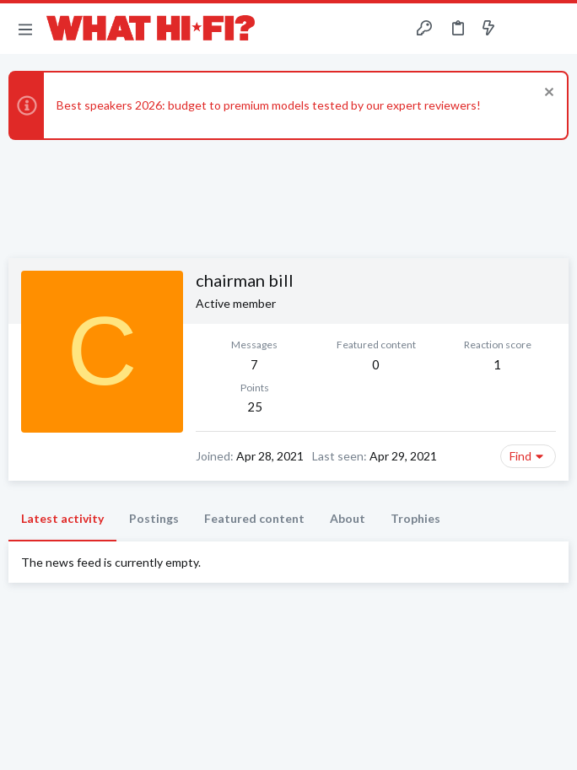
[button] (25, 28)
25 (254, 406)
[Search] (554, 29)
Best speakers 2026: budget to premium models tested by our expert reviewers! (269, 105)
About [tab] (347, 518)
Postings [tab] (154, 518)
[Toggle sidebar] (521, 29)
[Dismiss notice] (547, 94)
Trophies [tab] (415, 518)
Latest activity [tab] (62, 518)
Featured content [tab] (254, 518)
